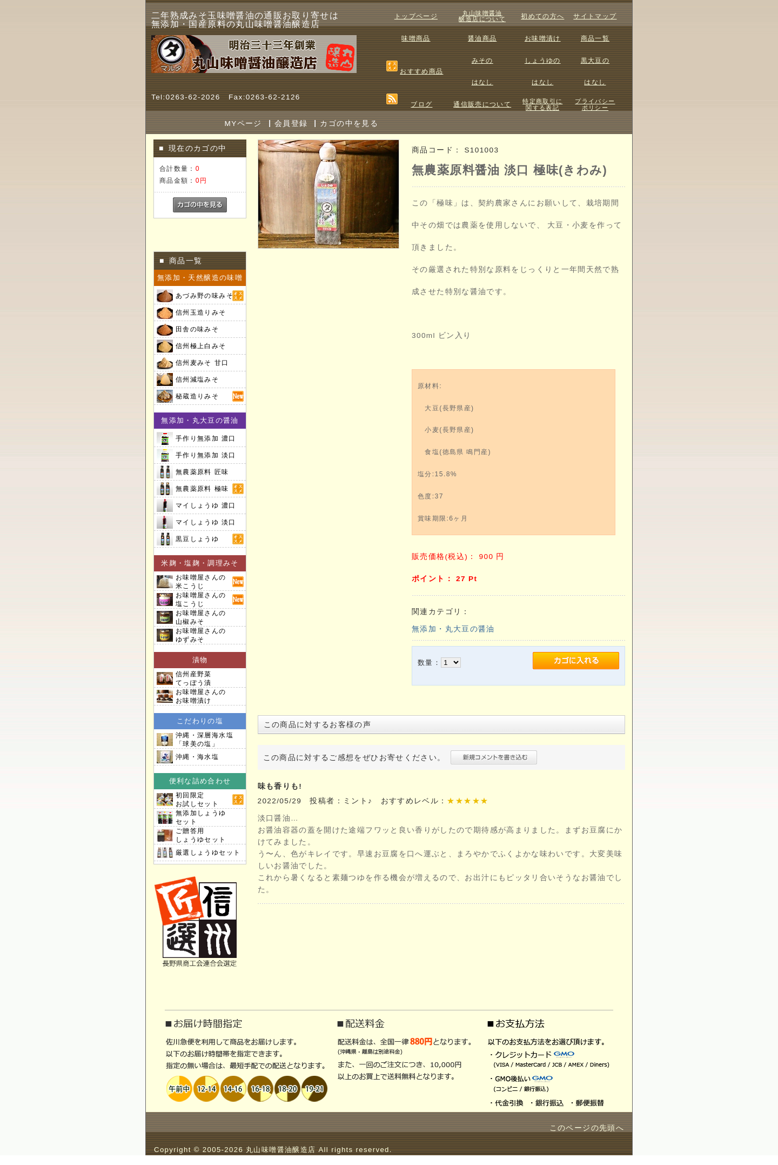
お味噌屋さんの (201, 582)
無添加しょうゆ (201, 817)
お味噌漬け (543, 38)
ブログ (421, 104)
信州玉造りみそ (201, 312)
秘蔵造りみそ (197, 396)
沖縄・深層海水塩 (204, 739)
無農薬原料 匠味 (202, 472)
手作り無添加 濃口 (206, 438)
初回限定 (197, 799)
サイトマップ (594, 16)
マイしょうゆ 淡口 (206, 522)
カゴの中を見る (349, 123)
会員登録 (290, 123)
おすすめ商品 (421, 71)
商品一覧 (595, 38)
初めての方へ (542, 16)
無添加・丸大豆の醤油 (453, 629)
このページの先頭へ (586, 1128)
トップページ (416, 16)
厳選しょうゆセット (208, 852)
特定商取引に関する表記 (542, 104)
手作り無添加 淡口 (206, 455)
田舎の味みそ (197, 329)
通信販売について (482, 104)
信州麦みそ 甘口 (202, 363)
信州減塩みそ (197, 379)
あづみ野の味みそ (204, 295)
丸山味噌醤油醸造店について (482, 16)
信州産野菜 (194, 678)
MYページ (243, 123)
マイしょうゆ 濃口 (206, 505)
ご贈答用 (201, 835)
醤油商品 (482, 38)
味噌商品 (415, 38)
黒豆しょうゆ (197, 539)
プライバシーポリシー (595, 104)
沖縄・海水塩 (197, 757)
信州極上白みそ (201, 346)
